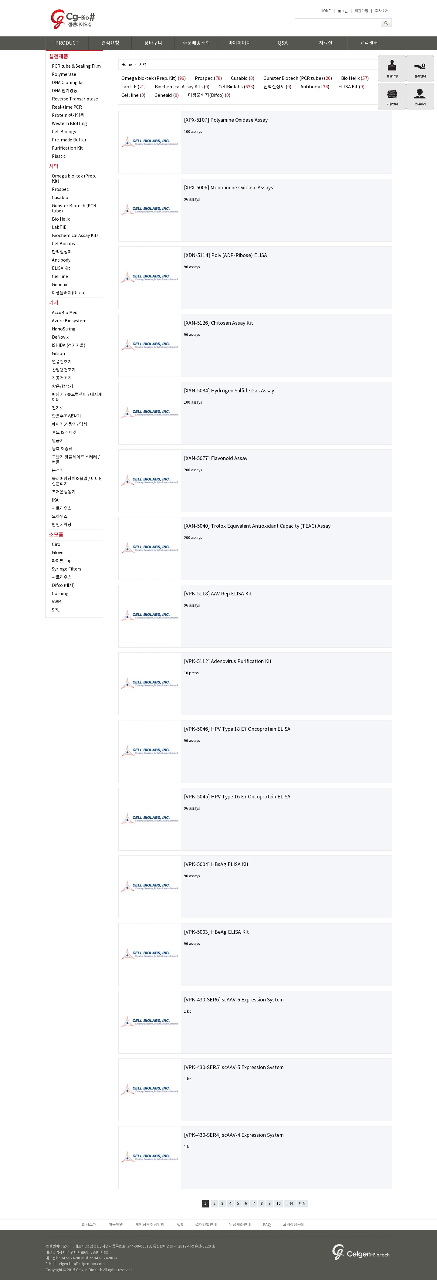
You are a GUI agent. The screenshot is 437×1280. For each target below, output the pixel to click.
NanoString (64, 329)
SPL (55, 610)
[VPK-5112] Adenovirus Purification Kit (228, 661)
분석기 (58, 470)
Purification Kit (67, 148)
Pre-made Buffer (69, 140)
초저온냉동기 (64, 492)
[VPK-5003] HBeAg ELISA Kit (216, 932)
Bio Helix (61, 219)
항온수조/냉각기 (66, 416)
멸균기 (58, 441)
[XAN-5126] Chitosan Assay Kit (218, 323)
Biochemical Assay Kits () (182, 87)
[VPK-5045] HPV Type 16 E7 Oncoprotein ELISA (237, 797)
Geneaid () (166, 95)
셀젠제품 (58, 57)
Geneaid (60, 285)
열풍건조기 (62, 362)
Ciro (56, 544)
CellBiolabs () (236, 87)
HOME (326, 11)
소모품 (56, 535)
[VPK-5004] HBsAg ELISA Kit (216, 864)
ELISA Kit (61, 268)
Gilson (58, 353)
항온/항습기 (62, 386)
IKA (55, 500)
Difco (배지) (63, 585)
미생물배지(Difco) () (209, 95)
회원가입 (361, 11)
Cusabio (60, 197)
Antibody (61, 260)
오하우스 (60, 516)
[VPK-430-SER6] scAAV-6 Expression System (234, 1000)
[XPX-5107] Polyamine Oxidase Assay (226, 120)
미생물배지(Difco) (69, 293)
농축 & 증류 (62, 449)
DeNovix (60, 337)
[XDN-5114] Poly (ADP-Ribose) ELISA (225, 255)
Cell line (60, 276)
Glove (57, 552)
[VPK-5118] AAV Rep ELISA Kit (218, 594)
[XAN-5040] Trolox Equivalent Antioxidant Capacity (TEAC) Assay (257, 526)
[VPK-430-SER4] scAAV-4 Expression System (234, 1135)
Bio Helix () (355, 78)
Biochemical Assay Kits (75, 235)
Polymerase (64, 74)
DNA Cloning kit (68, 82)
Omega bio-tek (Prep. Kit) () (153, 78)
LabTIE (59, 227)
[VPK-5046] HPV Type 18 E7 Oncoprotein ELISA (237, 729)
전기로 (58, 408)
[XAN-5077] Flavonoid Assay (215, 458)
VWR (56, 602)
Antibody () (314, 87)
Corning (60, 593)
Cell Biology (64, 132)
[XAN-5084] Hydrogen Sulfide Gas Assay (229, 391)
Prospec (60, 189)
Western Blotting (69, 123)
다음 (289, 1204)
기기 (54, 303)
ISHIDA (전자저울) (68, 345)
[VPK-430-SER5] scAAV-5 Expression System (234, 1067)
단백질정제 (62, 252)
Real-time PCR (67, 107)
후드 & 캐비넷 (64, 432)
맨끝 (302, 1204)
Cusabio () (242, 78)
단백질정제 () (277, 87)
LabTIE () (133, 87)
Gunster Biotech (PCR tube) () (297, 78)
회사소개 (381, 11)
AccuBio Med (64, 312)
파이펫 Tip (62, 561)
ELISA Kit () (351, 87)
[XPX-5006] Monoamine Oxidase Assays (228, 188)
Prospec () (208, 78)
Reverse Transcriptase (75, 99)
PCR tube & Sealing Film (76, 66)
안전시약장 (62, 525)
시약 (54, 167)
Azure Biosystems (70, 321)
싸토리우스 (62, 508)
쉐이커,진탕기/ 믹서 (69, 424)
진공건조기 (62, 378)
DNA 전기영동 (64, 91)
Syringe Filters (66, 569)
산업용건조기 (64, 370)
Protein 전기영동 (68, 115)
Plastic (59, 156)
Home (127, 65)
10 (278, 1204)
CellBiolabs (63, 244)
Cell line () (133, 95)
